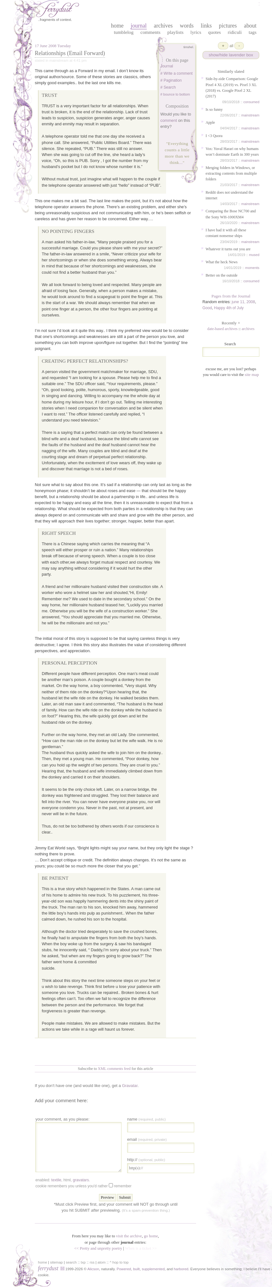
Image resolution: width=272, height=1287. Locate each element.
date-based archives (222, 329)
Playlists (175, 32)
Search (230, 343)
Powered (124, 1269)
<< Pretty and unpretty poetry (98, 1248)
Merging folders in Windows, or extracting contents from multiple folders (231, 173)
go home (151, 1236)
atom (101, 1262)
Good (207, 308)
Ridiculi (235, 32)
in (222, 1269)
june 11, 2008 (243, 302)
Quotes (214, 32)
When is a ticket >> (141, 1248)
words (187, 25)
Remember (122, 1186)
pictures (228, 25)
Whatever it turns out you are (228, 249)
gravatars (81, 1180)
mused (254, 255)
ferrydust (48, 1268)
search (71, 1262)
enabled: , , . (62, 1180)
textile (56, 1180)
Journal (166, 66)
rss (92, 1262)
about (250, 25)
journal (139, 25)
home (117, 25)
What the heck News (222, 262)
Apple (210, 122)
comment (168, 120)
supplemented (153, 1269)
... (180, 162)
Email (147, 1139)
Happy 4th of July (229, 308)
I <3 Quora (214, 136)
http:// (146, 1159)
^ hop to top (119, 1262)
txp (83, 1262)
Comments (150, 32)
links (206, 25)
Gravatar (130, 1085)
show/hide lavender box (231, 55)
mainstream (250, 115)
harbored (181, 1269)
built (136, 1269)
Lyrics (195, 32)
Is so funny (214, 109)
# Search (168, 87)
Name (146, 1119)
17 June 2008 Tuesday (53, 46)
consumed (251, 102)
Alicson (93, 1269)
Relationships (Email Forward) (70, 53)
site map (252, 374)
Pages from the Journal (231, 296)
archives (163, 25)
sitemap (56, 1262)
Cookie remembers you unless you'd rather (83, 1185)
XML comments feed (114, 1068)
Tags (253, 32)
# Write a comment (176, 73)
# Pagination (171, 80)
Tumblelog (123, 32)
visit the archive (129, 1236)
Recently (231, 323)
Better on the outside (222, 275)
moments (252, 268)
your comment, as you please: (62, 1119)
